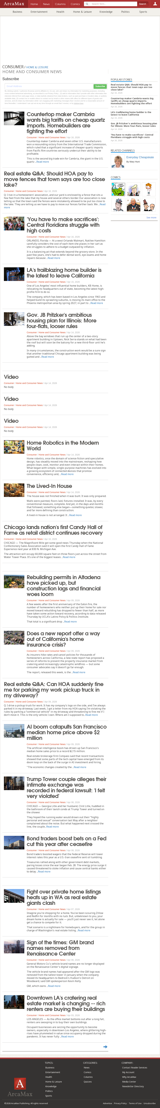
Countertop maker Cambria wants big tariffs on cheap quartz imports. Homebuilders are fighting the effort (66, 122)
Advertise (107, 1103)
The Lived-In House (49, 485)
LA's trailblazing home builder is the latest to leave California (64, 272)
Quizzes (88, 1081)
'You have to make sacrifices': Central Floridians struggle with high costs (63, 224)
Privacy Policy (120, 1103)
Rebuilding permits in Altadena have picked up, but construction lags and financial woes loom (63, 585)
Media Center (129, 1081)
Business (17, 11)
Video (11, 376)
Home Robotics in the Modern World (63, 445)
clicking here (78, 103)
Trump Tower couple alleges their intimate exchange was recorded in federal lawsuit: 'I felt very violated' (66, 787)
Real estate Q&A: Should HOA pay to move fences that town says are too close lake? (54, 178)
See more (151, 217)
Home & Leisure (82, 11)
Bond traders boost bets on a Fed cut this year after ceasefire (66, 841)
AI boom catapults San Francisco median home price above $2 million (67, 731)
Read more (42, 161)
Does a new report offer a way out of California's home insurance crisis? (63, 638)
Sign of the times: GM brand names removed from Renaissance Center (60, 947)
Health (60, 11)
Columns (88, 1076)
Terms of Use (135, 1103)
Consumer (32, 137)
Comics (87, 1072)
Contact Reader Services (134, 1067)
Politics (125, 11)
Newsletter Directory (133, 1086)
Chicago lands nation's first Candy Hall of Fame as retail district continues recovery (53, 529)
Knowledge (106, 11)
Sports (143, 11)
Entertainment (39, 11)
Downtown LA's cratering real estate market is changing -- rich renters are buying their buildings (66, 1003)
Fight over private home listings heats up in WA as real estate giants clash (64, 896)
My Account (128, 1072)
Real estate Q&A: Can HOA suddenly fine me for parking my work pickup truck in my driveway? (53, 689)
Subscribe (100, 86)
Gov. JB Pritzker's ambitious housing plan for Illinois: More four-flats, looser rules (61, 320)
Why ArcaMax (129, 1076)
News (87, 1067)
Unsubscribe (150, 1103)
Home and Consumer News (52, 137)
